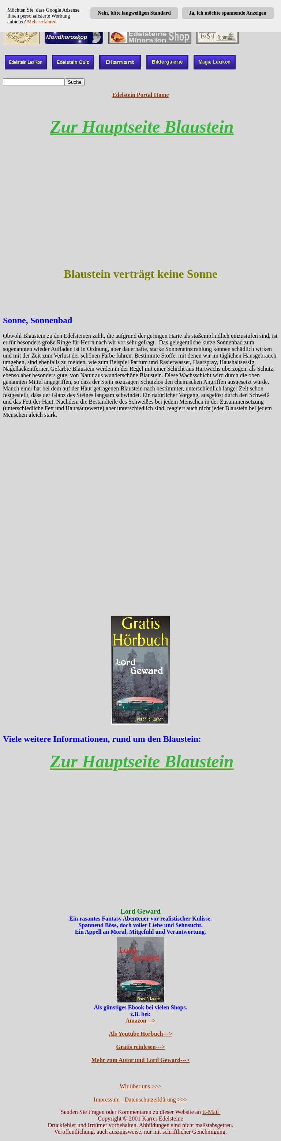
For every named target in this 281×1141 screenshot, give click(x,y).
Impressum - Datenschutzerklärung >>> (140, 1099)
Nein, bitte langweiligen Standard (134, 13)
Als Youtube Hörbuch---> (140, 1034)
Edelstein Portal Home (140, 95)
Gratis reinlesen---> (140, 1047)
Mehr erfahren (41, 21)
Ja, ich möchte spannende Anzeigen (227, 13)
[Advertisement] (140, 208)
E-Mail (211, 1112)
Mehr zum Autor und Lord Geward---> (140, 1060)
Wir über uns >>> (140, 1086)
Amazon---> (140, 1020)
